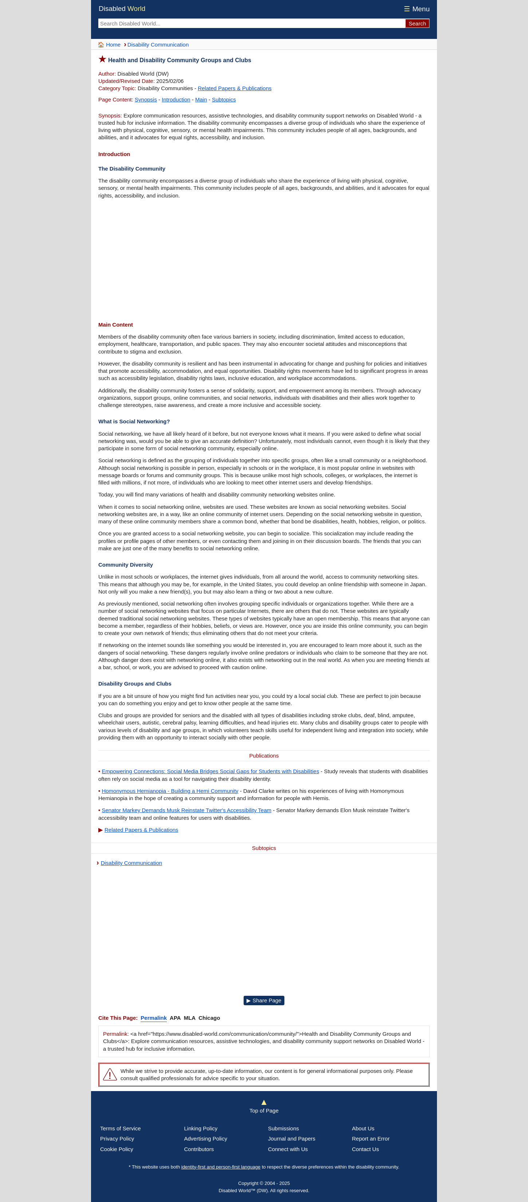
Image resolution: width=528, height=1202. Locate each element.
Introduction (176, 99)
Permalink (154, 1018)
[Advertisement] (264, 261)
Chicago (209, 1018)
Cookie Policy (116, 1149)
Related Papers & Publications (235, 88)
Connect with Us (288, 1149)
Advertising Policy (205, 1138)
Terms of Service (120, 1128)
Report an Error (371, 1138)
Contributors (199, 1149)
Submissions (283, 1128)
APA (175, 1018)
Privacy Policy (117, 1138)
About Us (363, 1128)
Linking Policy (201, 1128)
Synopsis (146, 99)
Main (201, 99)
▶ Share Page (264, 1000)
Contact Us (365, 1149)
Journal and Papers (291, 1138)
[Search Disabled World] (251, 23)
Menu (416, 9)
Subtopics (224, 99)
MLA (190, 1018)
